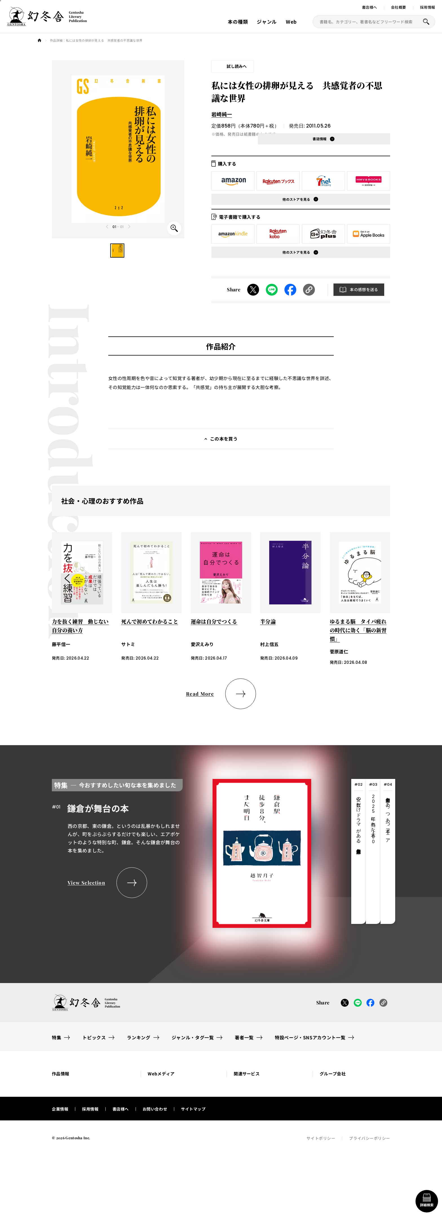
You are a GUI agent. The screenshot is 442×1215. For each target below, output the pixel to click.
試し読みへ (237, 66)
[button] (117, 251)
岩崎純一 (221, 114)
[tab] (358, 851)
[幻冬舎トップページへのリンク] (47, 22)
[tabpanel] (181, 851)
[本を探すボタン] (426, 21)
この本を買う (224, 438)
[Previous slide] (107, 226)
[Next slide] (129, 226)
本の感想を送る (364, 289)
